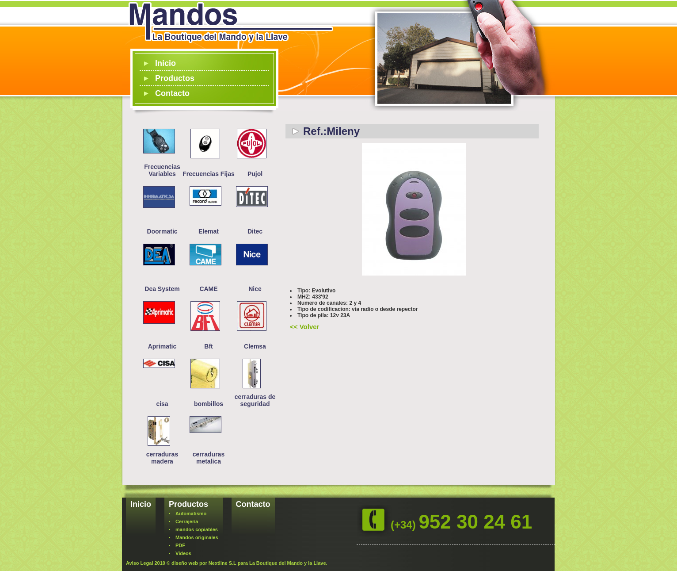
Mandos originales (196, 537)
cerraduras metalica (208, 458)
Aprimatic (162, 346)
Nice (255, 288)
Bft (208, 346)
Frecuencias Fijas (209, 173)
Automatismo (190, 513)
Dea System (162, 288)
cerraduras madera (162, 458)
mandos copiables (196, 529)
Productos (174, 78)
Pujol (254, 173)
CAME (208, 288)
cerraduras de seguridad (255, 400)
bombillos (208, 403)
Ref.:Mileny (331, 131)
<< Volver (304, 326)
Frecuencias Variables (162, 170)
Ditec (254, 231)
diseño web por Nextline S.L (203, 563)
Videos (183, 553)
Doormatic (162, 231)
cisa (162, 403)
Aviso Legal (139, 563)
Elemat (208, 231)
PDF (180, 545)
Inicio (165, 63)
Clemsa (255, 346)
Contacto (172, 93)
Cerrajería (186, 521)
